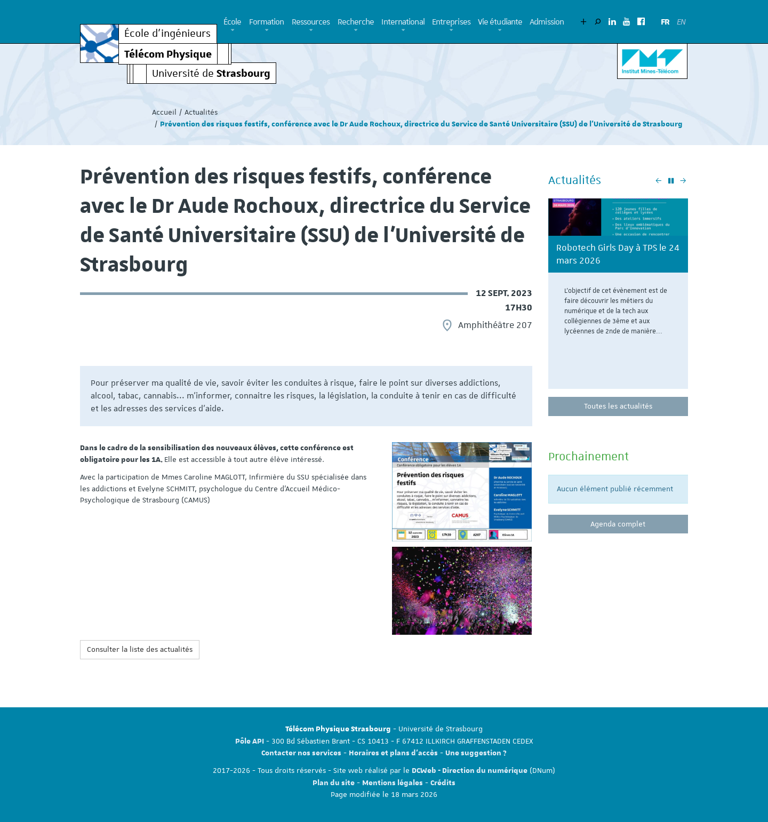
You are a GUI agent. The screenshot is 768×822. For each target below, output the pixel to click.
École (232, 22)
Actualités (201, 112)
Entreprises (451, 22)
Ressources (311, 22)
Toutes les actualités (618, 406)
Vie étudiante (500, 22)
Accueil (164, 112)
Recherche (356, 22)
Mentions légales (392, 783)
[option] (618, 297)
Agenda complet (617, 524)
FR (665, 22)
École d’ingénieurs (167, 34)
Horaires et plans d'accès (393, 753)
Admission (547, 22)
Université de (211, 73)
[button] (232, 30)
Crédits (442, 783)
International (402, 22)
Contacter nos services (301, 753)
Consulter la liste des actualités (140, 649)
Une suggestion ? (476, 753)
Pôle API (249, 741)
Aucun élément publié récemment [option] (615, 488)
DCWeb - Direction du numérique (469, 771)
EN (681, 22)
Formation (266, 22)
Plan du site (334, 783)
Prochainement (588, 456)
